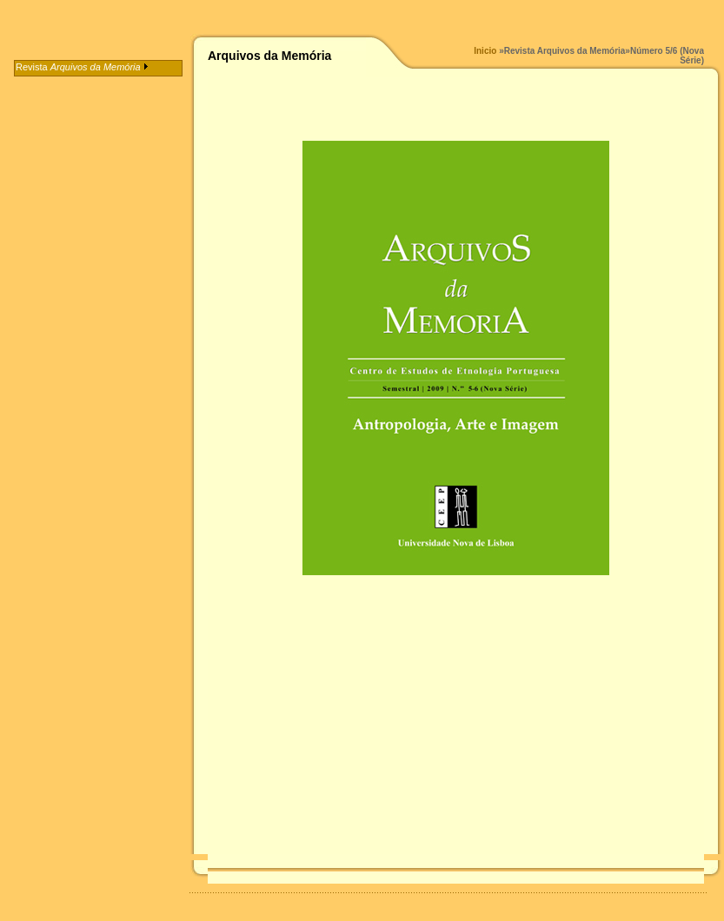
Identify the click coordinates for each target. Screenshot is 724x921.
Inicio (485, 51)
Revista (82, 67)
